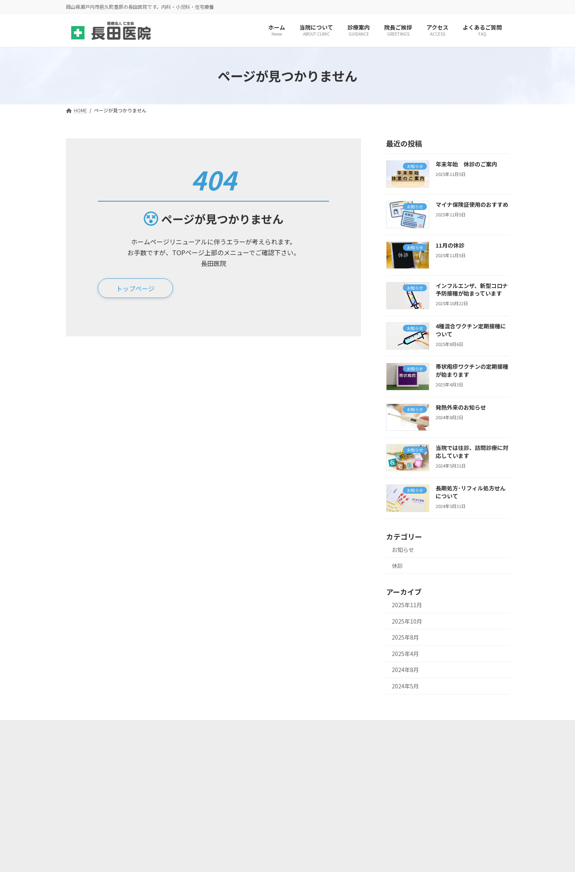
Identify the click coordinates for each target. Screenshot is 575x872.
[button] (135, 288)
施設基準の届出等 (97, 728)
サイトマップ (213, 728)
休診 (397, 566)
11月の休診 (450, 245)
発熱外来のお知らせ (461, 407)
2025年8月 (405, 638)
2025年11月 (407, 605)
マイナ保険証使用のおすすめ (472, 205)
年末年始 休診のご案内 (466, 164)
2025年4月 (405, 654)
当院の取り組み (158, 728)
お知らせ (403, 550)
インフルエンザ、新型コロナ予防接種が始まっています (472, 290)
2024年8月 (405, 670)
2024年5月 (405, 686)
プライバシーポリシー (277, 728)
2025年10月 (407, 621)
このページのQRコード (352, 728)
